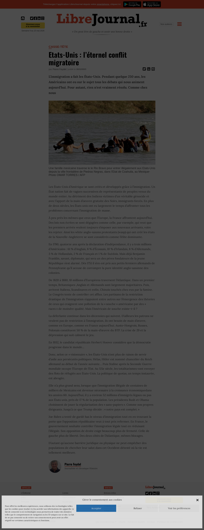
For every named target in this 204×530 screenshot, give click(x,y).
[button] (197, 499)
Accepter (96, 508)
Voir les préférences (179, 508)
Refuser (138, 508)
